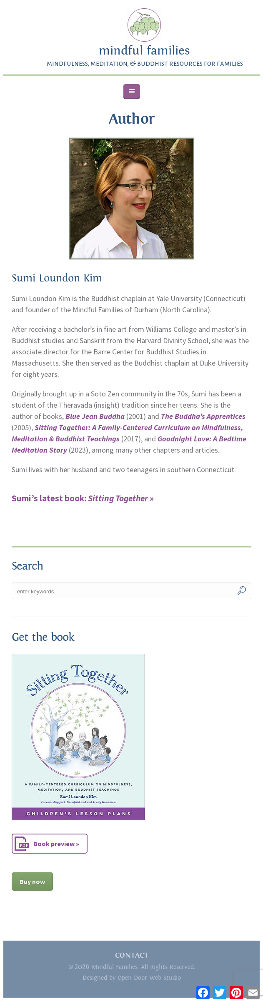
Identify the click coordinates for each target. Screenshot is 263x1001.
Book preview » (56, 843)
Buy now (32, 881)
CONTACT (131, 955)
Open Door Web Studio (149, 977)
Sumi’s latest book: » (83, 498)
